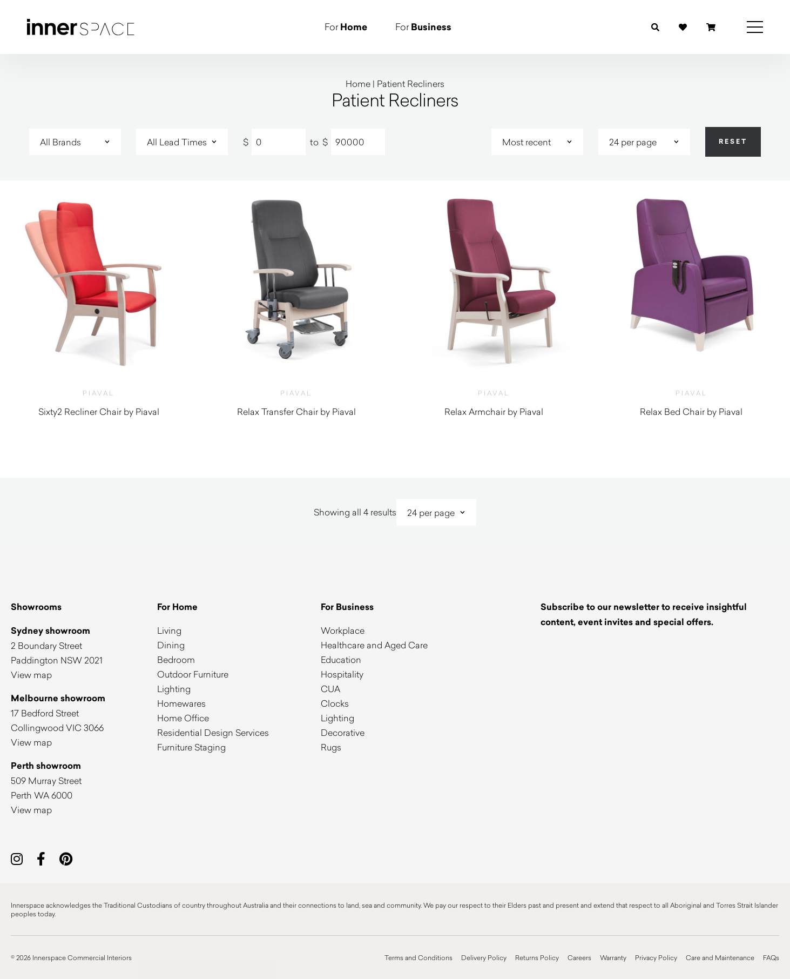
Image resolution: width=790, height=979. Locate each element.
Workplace (342, 630)
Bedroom (176, 659)
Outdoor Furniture (192, 674)
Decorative (342, 732)
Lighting (174, 688)
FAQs (771, 957)
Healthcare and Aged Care (374, 645)
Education (341, 659)
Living (169, 630)
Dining (171, 645)
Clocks (335, 703)
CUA (330, 688)
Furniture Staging (191, 747)
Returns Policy (537, 957)
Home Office (183, 717)
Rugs (331, 747)
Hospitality (342, 674)
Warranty (613, 957)
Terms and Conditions (418, 957)
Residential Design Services (213, 732)
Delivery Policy (484, 957)
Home (358, 83)
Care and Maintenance (720, 957)
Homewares (181, 703)
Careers (579, 957)
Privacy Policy (656, 957)
